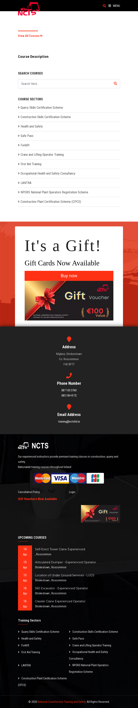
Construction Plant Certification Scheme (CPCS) (51, 202)
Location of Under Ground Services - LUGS (64, 575)
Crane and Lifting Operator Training (42, 155)
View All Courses (30, 36)
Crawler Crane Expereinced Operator (60, 601)
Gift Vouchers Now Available (37, 499)
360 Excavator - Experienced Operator (61, 588)
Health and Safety (32, 126)
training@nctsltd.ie (69, 421)
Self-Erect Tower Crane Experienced (60, 549)
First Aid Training (31, 164)
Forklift (25, 145)
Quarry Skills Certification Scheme (42, 107)
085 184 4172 (69, 395)
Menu (114, 6)
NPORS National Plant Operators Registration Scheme (54, 192)
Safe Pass (27, 136)
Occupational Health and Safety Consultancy (48, 173)
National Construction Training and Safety (62, 702)
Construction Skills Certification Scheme (46, 117)
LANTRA (26, 183)
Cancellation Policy (29, 492)
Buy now (69, 275)
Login (72, 492)
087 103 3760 (69, 390)
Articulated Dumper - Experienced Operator (65, 562)
